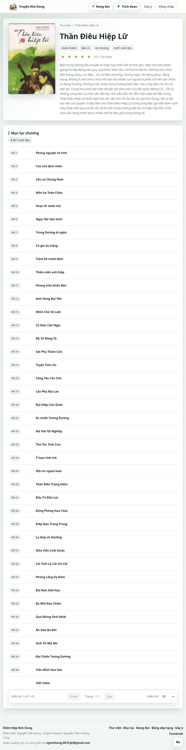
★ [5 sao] (89, 56)
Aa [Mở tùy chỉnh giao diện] (178, 742)
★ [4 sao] (82, 56)
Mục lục (128, 728)
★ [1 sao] (63, 56)
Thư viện (65, 25)
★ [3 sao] (76, 56)
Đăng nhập (166, 7)
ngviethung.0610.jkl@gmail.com (68, 743)
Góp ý (148, 7)
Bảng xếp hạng (162, 728)
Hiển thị (161, 696)
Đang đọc (143, 728)
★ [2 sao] (69, 56)
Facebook (176, 734)
